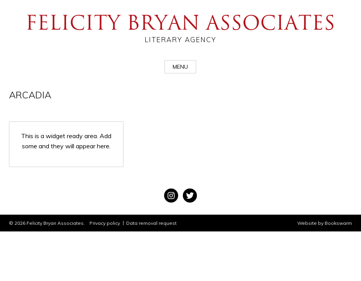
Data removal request (151, 223)
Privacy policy (104, 223)
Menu (180, 66)
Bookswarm (338, 223)
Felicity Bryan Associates (180, 27)
